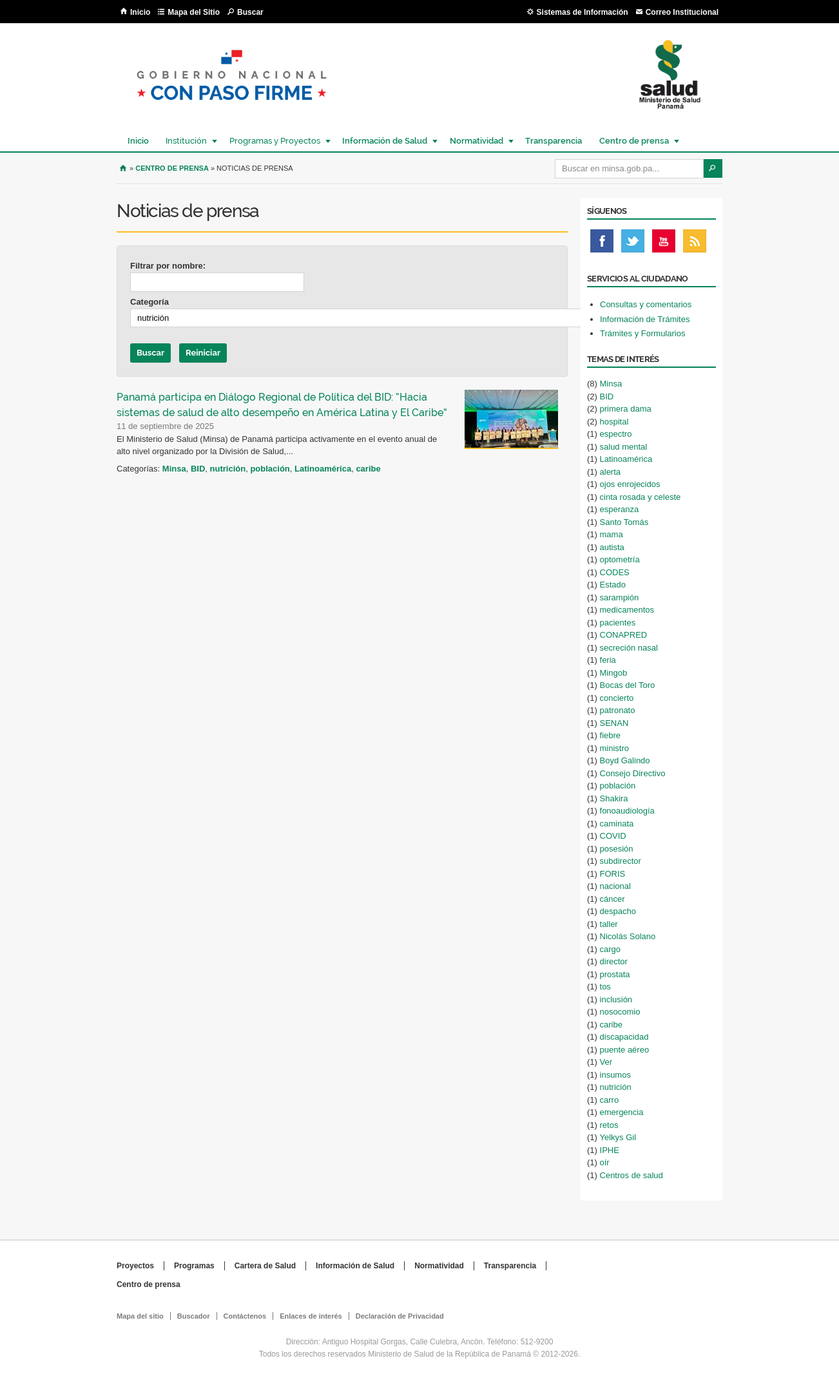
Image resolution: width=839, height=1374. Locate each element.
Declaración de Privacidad (400, 1316)
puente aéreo (625, 1049)
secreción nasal (629, 648)
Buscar (250, 12)
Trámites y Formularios (642, 333)
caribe (368, 468)
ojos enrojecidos (630, 484)
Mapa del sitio (140, 1316)
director (614, 961)
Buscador (193, 1316)
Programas (194, 1265)
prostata (615, 974)
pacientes (618, 622)
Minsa (174, 468)
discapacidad (624, 1037)
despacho (618, 911)
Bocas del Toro (627, 685)
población (269, 468)
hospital (614, 421)
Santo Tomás (624, 522)
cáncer (612, 899)
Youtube (663, 244)
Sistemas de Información (582, 12)
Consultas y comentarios (645, 304)
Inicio (140, 12)
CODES (615, 572)
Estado (613, 584)
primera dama (625, 409)
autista (612, 547)
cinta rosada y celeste (640, 497)
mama (611, 534)
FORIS (613, 874)
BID (198, 468)
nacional (615, 886)
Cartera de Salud (265, 1265)
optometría (620, 559)
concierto (617, 698)
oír (605, 1162)
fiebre (610, 735)
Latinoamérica (322, 468)
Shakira (614, 798)
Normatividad (475, 141)
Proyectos (135, 1265)
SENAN (614, 723)
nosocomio (620, 1011)
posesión (616, 849)
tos (605, 986)
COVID (613, 836)
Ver (606, 1062)
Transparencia (553, 141)
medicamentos (627, 610)
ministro (615, 748)
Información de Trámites (645, 319)
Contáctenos (245, 1316)
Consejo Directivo (633, 773)
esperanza (619, 509)
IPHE (609, 1150)
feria (608, 660)
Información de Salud (384, 141)
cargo (610, 949)
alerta (610, 472)
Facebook (601, 244)
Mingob (614, 673)
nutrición (228, 468)
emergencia (622, 1112)
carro (609, 1100)
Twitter (632, 244)
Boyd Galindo (625, 760)
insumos (615, 1075)
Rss (694, 244)
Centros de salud (631, 1175)
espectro (616, 434)
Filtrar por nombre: (168, 266)
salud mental (624, 447)
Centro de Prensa (172, 168)
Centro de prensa (633, 141)
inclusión (616, 999)
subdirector (620, 861)
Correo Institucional (682, 12)
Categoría (149, 302)
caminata (617, 823)
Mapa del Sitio (194, 12)
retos (609, 1125)
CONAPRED (624, 635)
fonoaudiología (627, 811)
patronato (617, 710)
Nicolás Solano (628, 936)
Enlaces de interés (311, 1316)
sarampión (619, 597)
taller (609, 924)
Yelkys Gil (618, 1137)
